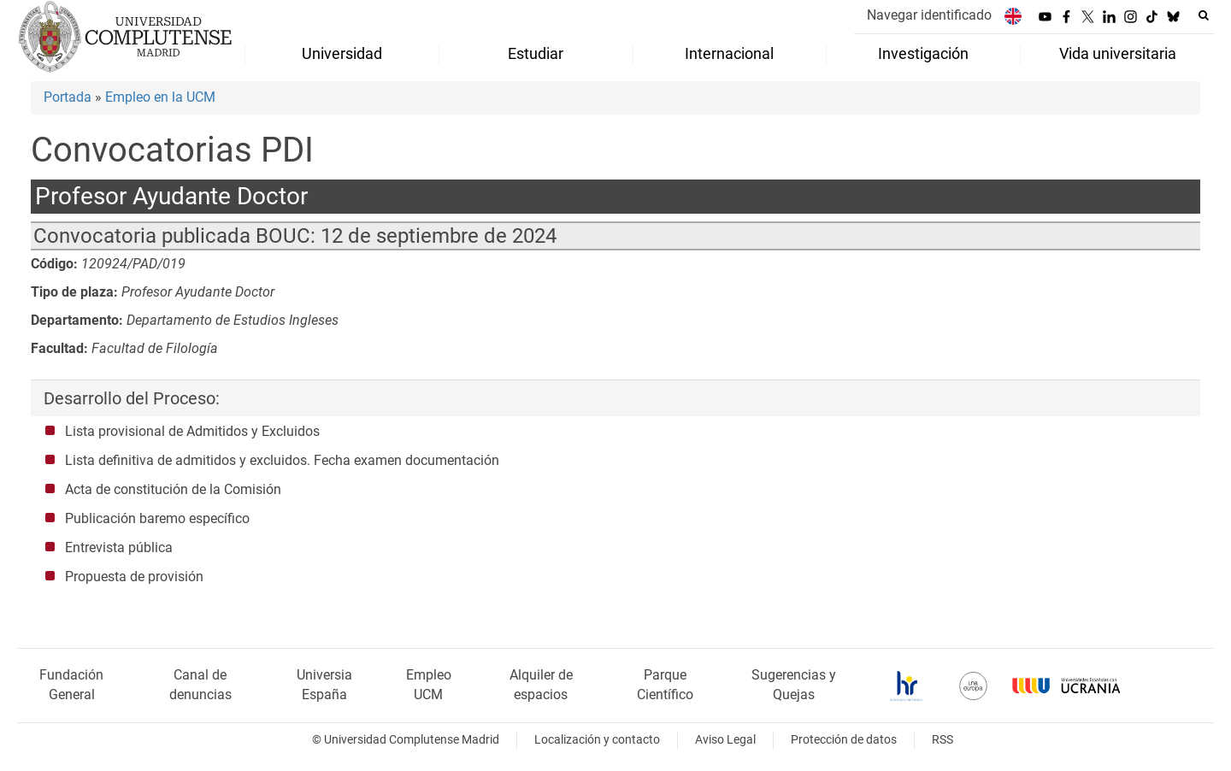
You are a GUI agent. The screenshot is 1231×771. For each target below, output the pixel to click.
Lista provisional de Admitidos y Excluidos (192, 431)
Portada (67, 97)
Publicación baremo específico (157, 518)
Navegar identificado (929, 15)
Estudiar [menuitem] (535, 53)
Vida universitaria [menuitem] (1117, 53)
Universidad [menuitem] (342, 53)
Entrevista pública (119, 547)
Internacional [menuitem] (729, 53)
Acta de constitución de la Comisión (173, 489)
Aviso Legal (725, 740)
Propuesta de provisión (134, 576)
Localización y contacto (597, 740)
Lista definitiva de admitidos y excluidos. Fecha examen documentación (282, 460)
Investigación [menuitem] (923, 53)
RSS (942, 740)
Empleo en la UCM (160, 97)
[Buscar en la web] (1203, 15)
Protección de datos (844, 740)
